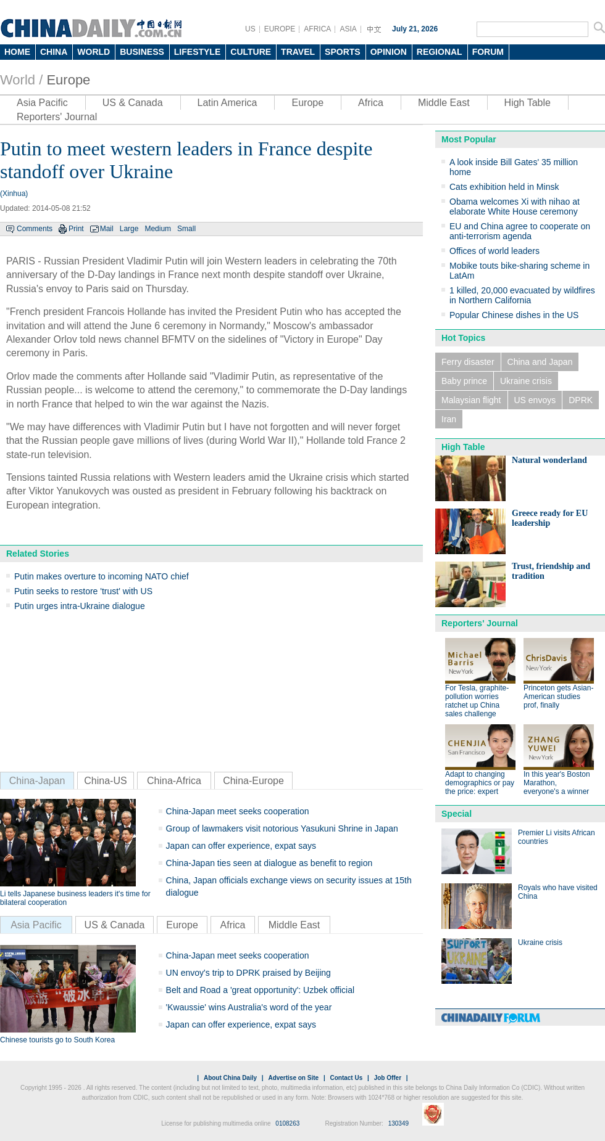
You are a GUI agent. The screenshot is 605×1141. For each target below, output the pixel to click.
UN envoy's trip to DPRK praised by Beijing (248, 973)
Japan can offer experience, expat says (241, 846)
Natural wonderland (549, 460)
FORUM (488, 52)
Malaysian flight (471, 400)
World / (21, 80)
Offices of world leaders (494, 251)
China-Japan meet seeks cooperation (237, 811)
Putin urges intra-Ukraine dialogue (79, 606)
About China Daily (230, 1077)
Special (456, 814)
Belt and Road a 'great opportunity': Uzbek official (260, 990)
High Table (527, 102)
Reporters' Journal (57, 117)
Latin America (227, 102)
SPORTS (343, 52)
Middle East (444, 102)
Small (186, 228)
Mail (107, 228)
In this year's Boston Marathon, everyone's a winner (557, 783)
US (250, 29)
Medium (157, 228)
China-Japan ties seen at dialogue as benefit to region (269, 863)
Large (129, 228)
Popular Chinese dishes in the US (513, 315)
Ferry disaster (467, 362)
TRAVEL (298, 52)
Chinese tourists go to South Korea (57, 1040)
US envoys (535, 400)
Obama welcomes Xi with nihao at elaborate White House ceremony (514, 206)
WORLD (93, 52)
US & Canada (132, 102)
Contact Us (346, 1077)
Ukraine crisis (526, 381)
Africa (370, 102)
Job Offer (387, 1077)
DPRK (581, 400)
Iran (448, 419)
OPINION (388, 52)
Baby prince (464, 381)
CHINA (53, 52)
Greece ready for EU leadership (550, 518)
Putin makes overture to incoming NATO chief (101, 576)
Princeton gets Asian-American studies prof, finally (558, 697)
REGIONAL (439, 52)
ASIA (348, 29)
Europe (68, 80)
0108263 (287, 1123)
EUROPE (280, 29)
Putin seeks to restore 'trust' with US (83, 591)
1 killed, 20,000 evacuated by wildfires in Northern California (522, 295)
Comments (34, 228)
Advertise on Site (293, 1077)
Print (76, 228)
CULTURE (250, 52)
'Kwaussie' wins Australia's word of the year (249, 1007)
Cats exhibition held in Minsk (504, 187)
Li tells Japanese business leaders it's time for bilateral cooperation (75, 898)
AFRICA (317, 29)
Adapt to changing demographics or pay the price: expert (479, 783)
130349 (398, 1123)
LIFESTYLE (197, 52)
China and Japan (540, 362)
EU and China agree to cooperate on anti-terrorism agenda (519, 231)
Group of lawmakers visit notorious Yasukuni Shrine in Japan (282, 828)
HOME (17, 52)
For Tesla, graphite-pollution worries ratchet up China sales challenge (477, 701)
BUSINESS (142, 52)
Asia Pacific (42, 102)
